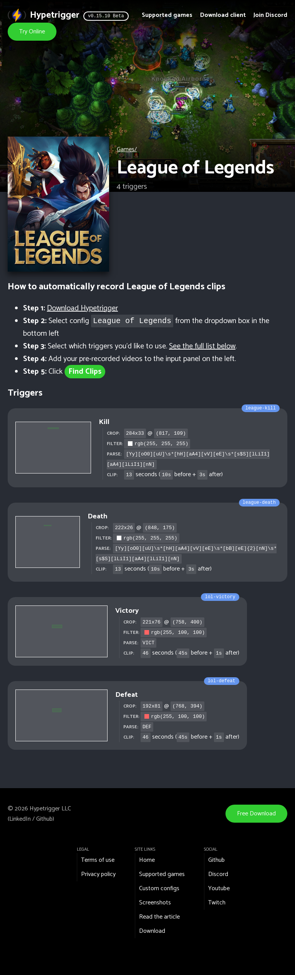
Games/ (127, 149)
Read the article (159, 917)
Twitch (216, 902)
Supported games (167, 15)
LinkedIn (20, 819)
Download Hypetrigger (82, 308)
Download (152, 931)
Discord (218, 874)
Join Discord (270, 15)
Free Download (256, 813)
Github (44, 819)
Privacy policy (98, 874)
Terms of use (97, 860)
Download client (223, 15)
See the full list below (202, 346)
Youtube (219, 888)
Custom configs (159, 888)
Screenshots (155, 902)
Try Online (32, 31)
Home (147, 860)
